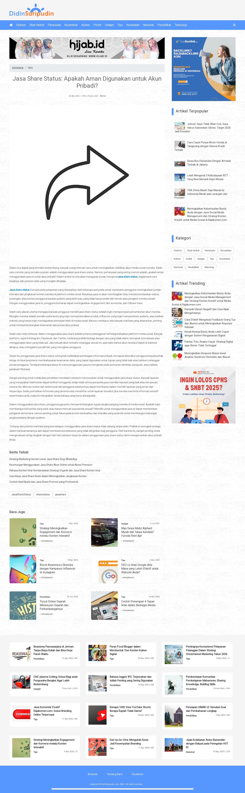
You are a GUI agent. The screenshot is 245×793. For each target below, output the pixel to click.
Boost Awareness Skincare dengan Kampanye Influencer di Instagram (57, 568)
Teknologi (181, 25)
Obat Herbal (36, 25)
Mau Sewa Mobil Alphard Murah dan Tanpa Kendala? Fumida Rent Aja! (137, 532)
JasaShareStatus (21, 494)
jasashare (60, 494)
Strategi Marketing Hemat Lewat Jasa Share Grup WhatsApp (43, 459)
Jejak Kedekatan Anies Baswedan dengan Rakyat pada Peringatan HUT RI (207, 743)
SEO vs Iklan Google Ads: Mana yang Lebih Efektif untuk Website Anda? (139, 568)
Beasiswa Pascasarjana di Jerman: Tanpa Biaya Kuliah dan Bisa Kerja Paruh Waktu (54, 650)
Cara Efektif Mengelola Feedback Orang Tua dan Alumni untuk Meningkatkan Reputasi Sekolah (210, 323)
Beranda (93, 774)
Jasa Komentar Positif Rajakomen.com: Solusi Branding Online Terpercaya (52, 711)
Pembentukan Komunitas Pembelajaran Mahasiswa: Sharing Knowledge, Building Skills (205, 680)
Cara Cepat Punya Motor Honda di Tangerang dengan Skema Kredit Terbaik (200, 146)
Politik (97, 25)
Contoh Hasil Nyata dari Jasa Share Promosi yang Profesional (43, 481)
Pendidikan (164, 25)
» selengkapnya (46, 541)
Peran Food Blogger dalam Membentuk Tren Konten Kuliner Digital (128, 650)
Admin (103, 96)
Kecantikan (71, 25)
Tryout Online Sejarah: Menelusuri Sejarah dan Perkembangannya (54, 605)
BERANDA (18, 68)
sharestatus (43, 494)
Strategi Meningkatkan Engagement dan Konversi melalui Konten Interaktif (56, 532)
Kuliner (85, 25)
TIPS (30, 68)
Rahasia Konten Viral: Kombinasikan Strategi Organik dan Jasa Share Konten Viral (54, 470)
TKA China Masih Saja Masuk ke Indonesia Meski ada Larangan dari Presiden (200, 194)
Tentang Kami (114, 774)
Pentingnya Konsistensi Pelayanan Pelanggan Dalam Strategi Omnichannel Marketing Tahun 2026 (206, 650)
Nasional (148, 25)
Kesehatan (133, 25)
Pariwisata (54, 25)
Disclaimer (138, 774)
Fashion (21, 25)
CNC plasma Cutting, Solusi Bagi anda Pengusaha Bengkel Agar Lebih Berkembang (55, 680)
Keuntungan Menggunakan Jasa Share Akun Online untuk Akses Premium (50, 464)
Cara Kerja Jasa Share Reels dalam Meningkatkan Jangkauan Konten (48, 476)
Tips (120, 25)
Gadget (109, 25)
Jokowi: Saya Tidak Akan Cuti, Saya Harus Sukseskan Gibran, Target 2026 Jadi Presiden (202, 127)
